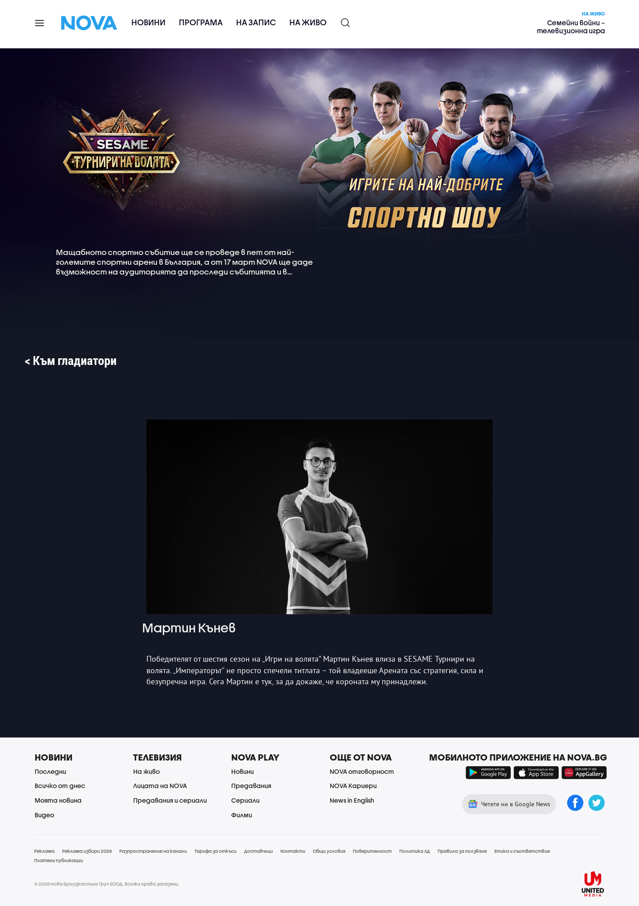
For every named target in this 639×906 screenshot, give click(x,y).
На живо (308, 22)
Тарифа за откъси (215, 851)
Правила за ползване (462, 851)
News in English (352, 800)
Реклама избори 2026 (87, 851)
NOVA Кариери (353, 785)
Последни (50, 771)
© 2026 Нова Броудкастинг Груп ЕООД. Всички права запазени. (106, 883)
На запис (256, 22)
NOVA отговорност (362, 771)
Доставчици (258, 851)
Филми (241, 815)
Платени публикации (58, 860)
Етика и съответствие (522, 851)
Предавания (251, 785)
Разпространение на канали (153, 851)
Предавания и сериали (170, 800)
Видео (44, 815)
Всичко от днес (60, 785)
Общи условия (329, 851)
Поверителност (372, 851)
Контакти (292, 851)
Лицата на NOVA (160, 785)
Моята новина (58, 800)
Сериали (245, 800)
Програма (201, 22)
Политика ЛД (414, 851)
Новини (148, 22)
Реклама (44, 851)
